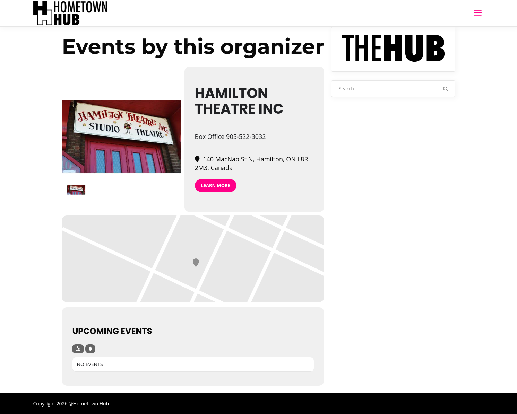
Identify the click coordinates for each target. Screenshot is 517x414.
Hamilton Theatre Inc (239, 100)
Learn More (215, 185)
